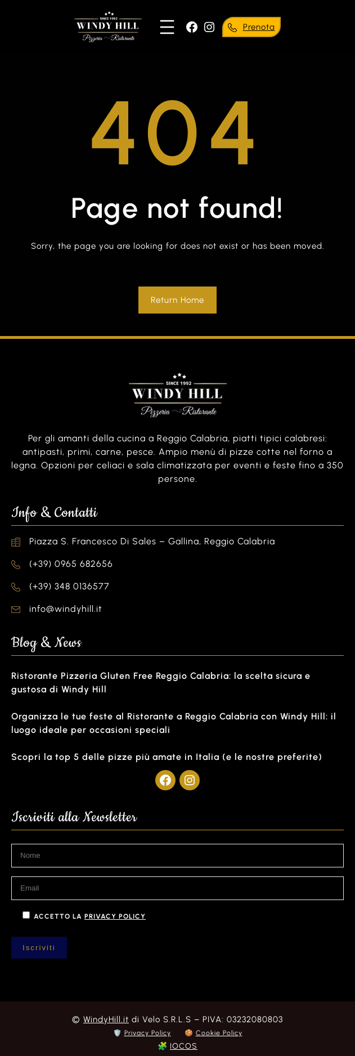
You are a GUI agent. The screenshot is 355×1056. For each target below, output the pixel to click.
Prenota (259, 27)
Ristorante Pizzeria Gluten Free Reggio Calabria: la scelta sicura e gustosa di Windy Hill (161, 682)
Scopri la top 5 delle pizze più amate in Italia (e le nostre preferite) (166, 756)
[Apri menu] (167, 27)
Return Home (177, 300)
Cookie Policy (219, 1033)
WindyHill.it (106, 1019)
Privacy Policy (147, 1033)
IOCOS (183, 1046)
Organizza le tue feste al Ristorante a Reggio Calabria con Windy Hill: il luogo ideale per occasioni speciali (173, 723)
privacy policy (115, 916)
